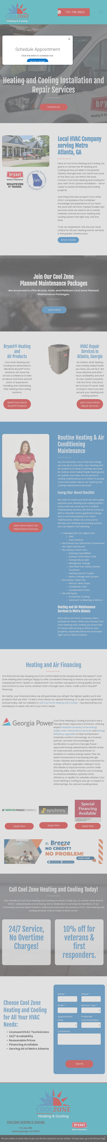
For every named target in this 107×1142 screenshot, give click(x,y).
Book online (37, 61)
